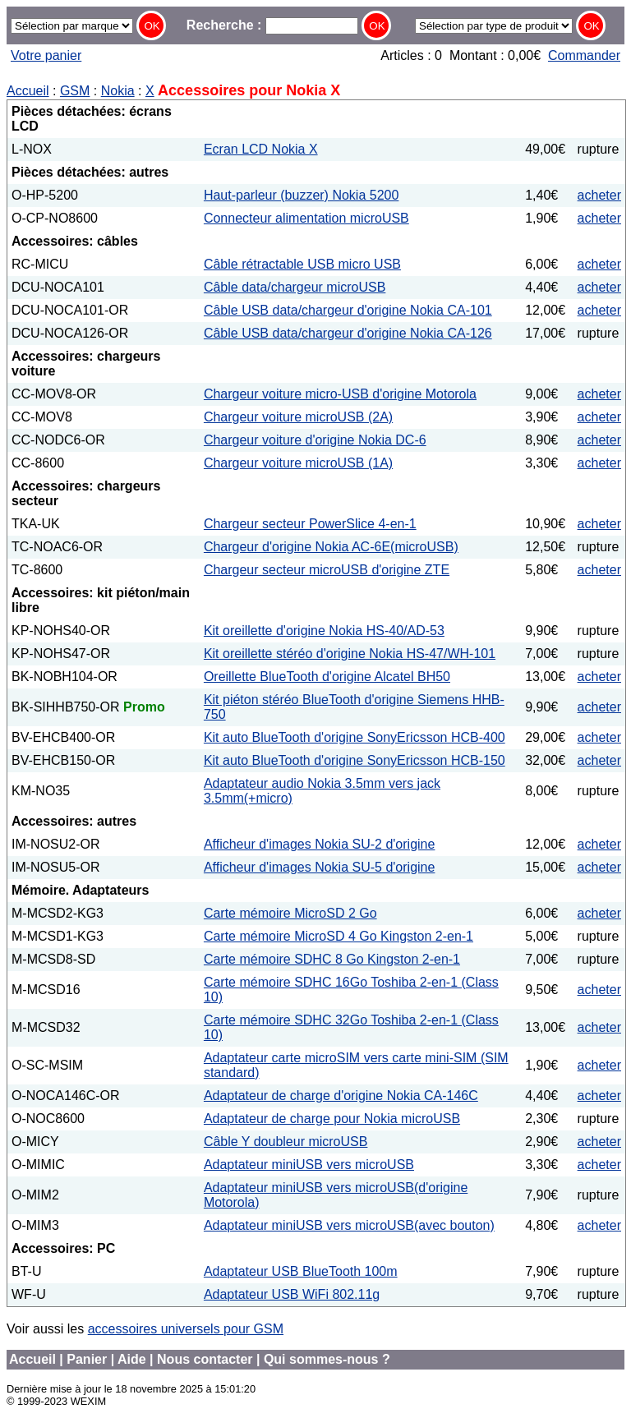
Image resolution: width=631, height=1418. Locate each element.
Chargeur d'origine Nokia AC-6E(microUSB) (331, 547)
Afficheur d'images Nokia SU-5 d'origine (319, 867)
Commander (584, 55)
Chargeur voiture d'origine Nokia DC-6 (315, 440)
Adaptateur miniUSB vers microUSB (309, 1165)
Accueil (28, 91)
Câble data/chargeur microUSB (294, 287)
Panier (87, 1359)
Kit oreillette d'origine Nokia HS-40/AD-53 (324, 631)
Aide (131, 1359)
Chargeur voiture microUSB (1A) (298, 463)
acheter (599, 195)
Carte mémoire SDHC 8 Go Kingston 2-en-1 (332, 959)
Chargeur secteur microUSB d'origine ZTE (326, 570)
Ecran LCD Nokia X (261, 149)
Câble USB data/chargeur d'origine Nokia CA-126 (348, 333)
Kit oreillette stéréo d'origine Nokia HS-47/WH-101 (349, 654)
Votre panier (46, 55)
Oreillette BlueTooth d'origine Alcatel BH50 (327, 677)
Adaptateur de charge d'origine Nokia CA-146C (341, 1096)
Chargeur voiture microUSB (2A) (298, 417)
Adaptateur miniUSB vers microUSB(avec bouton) (349, 1225)
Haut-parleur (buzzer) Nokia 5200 (301, 195)
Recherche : (272, 25)
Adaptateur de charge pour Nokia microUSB (332, 1119)
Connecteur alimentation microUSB (306, 218)
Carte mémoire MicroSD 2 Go (290, 913)
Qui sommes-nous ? (327, 1359)
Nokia (118, 91)
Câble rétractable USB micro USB (302, 264)
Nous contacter (204, 1359)
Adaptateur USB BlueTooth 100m (301, 1271)
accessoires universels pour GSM (185, 1329)
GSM (75, 91)
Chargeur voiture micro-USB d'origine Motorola (340, 394)
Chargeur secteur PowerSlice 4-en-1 (310, 524)
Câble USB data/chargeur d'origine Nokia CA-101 (348, 310)
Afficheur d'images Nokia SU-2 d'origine (319, 844)
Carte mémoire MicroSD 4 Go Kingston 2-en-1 (338, 936)
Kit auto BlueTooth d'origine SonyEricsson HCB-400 (354, 737)
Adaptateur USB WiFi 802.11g (292, 1294)
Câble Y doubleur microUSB (286, 1142)
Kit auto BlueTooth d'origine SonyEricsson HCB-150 (354, 760)
